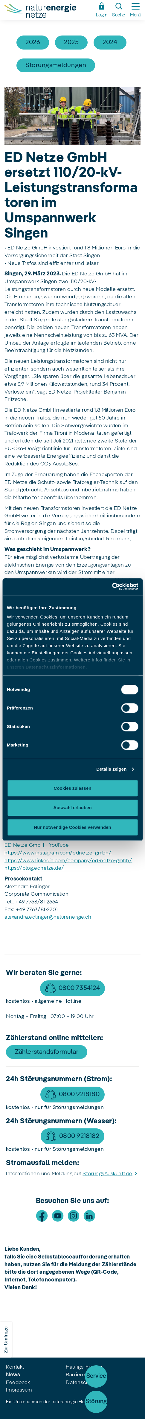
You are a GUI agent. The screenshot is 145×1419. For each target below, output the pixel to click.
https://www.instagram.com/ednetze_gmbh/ (58, 853)
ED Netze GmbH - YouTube (36, 845)
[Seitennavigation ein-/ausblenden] (136, 10)
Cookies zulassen (72, 788)
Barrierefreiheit (84, 1375)
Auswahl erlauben (72, 807)
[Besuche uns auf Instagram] (74, 1216)
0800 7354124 (79, 988)
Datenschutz (81, 1382)
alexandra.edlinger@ (29, 917)
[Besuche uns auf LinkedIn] (89, 1216)
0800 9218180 (79, 1094)
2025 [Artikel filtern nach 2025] (71, 42)
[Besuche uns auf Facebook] (42, 1216)
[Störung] (96, 1402)
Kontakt (15, 1367)
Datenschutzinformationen (55, 667)
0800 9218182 (79, 1136)
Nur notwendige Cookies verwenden (72, 827)
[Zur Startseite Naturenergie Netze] (48, 11)
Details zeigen (111, 769)
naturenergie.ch (72, 917)
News (13, 1375)
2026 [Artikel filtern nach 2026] (32, 42)
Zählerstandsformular (46, 1052)
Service (96, 1376)
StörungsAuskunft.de (107, 1173)
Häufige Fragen (84, 1367)
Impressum (19, 1390)
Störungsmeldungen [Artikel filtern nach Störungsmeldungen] (55, 65)
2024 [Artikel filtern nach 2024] (110, 42)
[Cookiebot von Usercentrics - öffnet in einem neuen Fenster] (112, 586)
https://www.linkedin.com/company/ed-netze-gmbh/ (68, 860)
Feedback (18, 1382)
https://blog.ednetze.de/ (34, 868)
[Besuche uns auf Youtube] (58, 1216)
